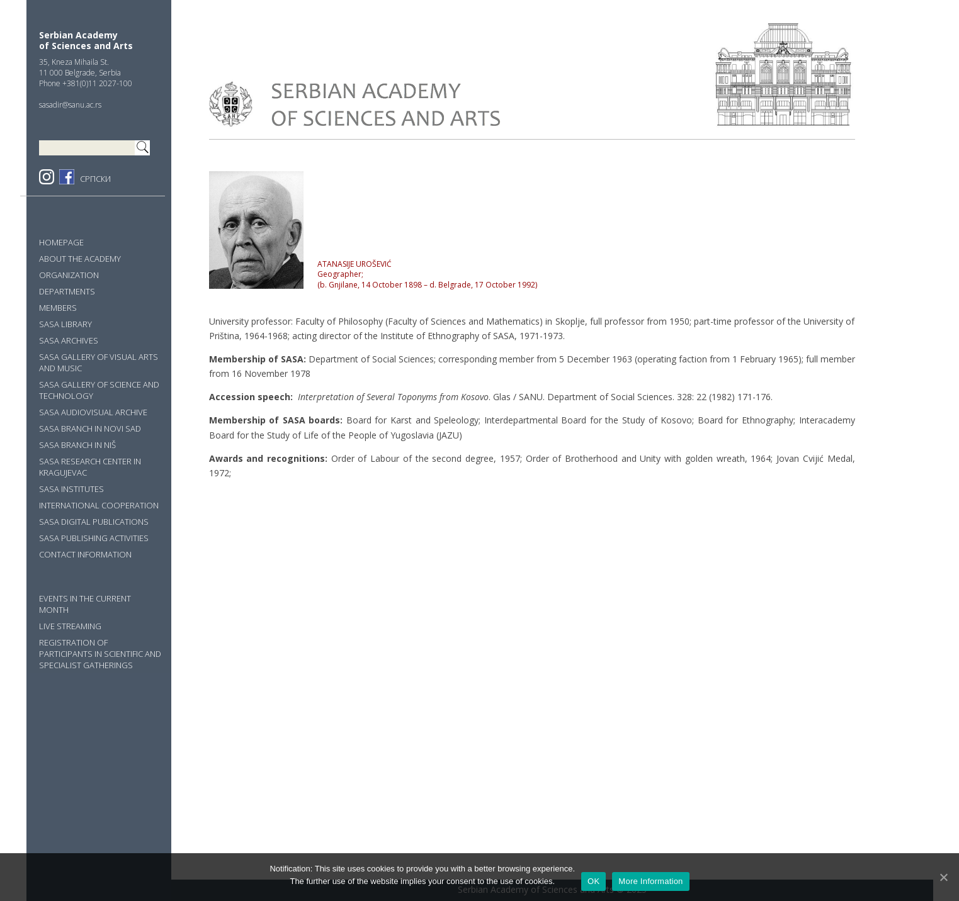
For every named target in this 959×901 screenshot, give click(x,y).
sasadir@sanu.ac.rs (70, 104)
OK (593, 881)
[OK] (943, 877)
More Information (650, 881)
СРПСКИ (95, 178)
